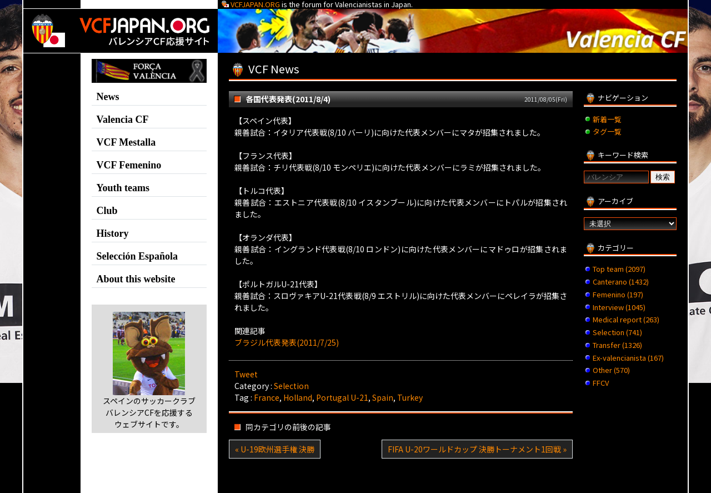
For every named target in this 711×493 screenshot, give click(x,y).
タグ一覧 (607, 131)
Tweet (246, 374)
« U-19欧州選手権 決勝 (274, 449)
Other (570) (611, 370)
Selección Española (137, 256)
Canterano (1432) (621, 281)
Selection (291, 385)
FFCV (601, 382)
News (108, 96)
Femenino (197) (618, 294)
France (266, 397)
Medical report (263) (626, 319)
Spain (382, 397)
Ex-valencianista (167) (628, 357)
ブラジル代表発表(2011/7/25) (286, 342)
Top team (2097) (619, 268)
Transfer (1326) (617, 345)
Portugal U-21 (342, 397)
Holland (297, 397)
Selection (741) (617, 332)
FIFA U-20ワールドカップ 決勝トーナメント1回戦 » (477, 449)
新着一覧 (607, 119)
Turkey (410, 397)
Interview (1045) (619, 307)
